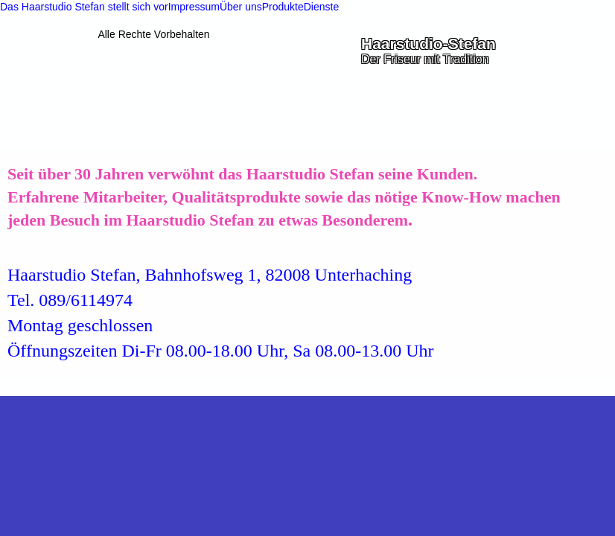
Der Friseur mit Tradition (425, 59)
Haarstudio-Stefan (428, 43)
